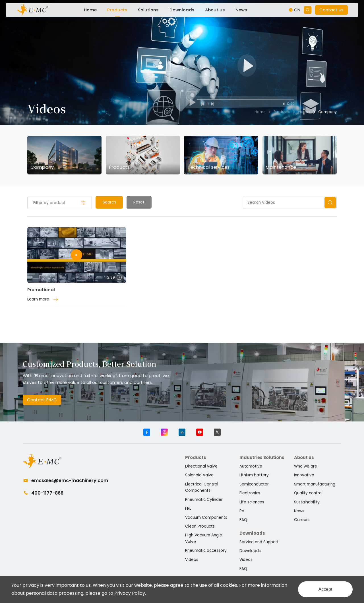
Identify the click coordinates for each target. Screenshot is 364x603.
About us (215, 10)
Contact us (331, 10)
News (241, 10)
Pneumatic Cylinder (204, 499)
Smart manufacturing (314, 484)
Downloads (182, 10)
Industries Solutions (261, 457)
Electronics (249, 493)
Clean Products (200, 526)
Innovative (304, 475)
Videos (304, 111)
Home (90, 10)
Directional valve (201, 466)
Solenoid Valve (199, 475)
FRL (188, 508)
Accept (325, 589)
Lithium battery (254, 475)
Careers (302, 519)
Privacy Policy (129, 593)
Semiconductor (254, 484)
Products (117, 10)
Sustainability (307, 502)
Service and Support (259, 542)
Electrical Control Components (201, 487)
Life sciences (251, 502)
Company (327, 111)
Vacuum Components (206, 517)
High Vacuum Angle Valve (203, 538)
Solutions (148, 10)
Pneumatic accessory (206, 550)
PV (241, 511)
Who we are (305, 466)
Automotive (250, 466)
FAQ (243, 519)
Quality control (308, 493)
